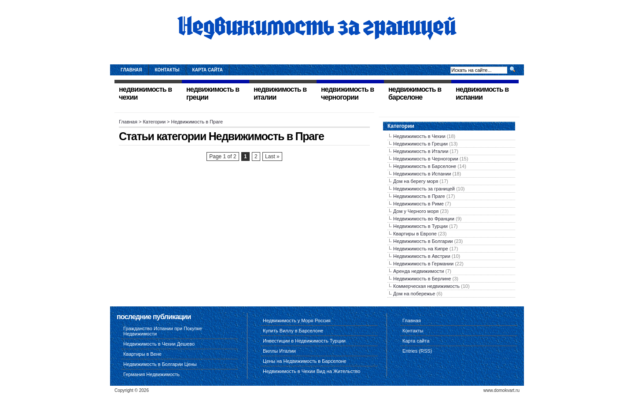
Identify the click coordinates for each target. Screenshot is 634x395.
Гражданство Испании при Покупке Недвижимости (162, 331)
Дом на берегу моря (415, 181)
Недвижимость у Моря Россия (297, 320)
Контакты (167, 69)
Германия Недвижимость (151, 374)
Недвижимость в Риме (418, 203)
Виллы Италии (279, 351)
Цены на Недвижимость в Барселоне (304, 361)
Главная (131, 69)
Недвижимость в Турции (420, 226)
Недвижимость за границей (424, 188)
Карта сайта (207, 69)
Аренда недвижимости (418, 271)
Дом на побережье (414, 293)
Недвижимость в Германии (423, 263)
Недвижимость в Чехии (419, 136)
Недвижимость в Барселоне (424, 166)
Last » (272, 156)
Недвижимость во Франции (423, 218)
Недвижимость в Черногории (425, 158)
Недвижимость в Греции (420, 143)
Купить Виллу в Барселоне (293, 330)
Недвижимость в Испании (422, 173)
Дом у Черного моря (416, 211)
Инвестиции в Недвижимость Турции (304, 340)
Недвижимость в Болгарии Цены (160, 364)
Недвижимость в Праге (419, 196)
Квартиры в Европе (415, 233)
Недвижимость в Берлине (422, 278)
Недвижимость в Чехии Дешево (159, 344)
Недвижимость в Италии (420, 151)
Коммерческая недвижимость (426, 286)
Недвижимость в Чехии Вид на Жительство (311, 371)
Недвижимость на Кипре (420, 248)
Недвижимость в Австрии (421, 256)
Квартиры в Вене (142, 354)
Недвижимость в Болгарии (423, 241)
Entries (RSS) (417, 351)
